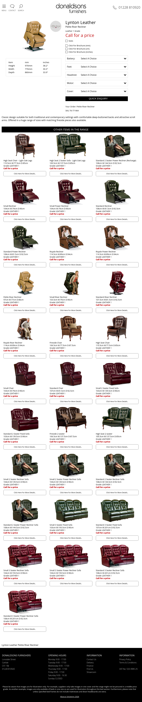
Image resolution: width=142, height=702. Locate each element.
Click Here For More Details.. (25, 173)
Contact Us (91, 659)
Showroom (91, 672)
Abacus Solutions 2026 (69, 696)
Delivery (90, 662)
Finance (90, 665)
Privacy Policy (125, 659)
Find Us (90, 669)
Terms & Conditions (127, 662)
